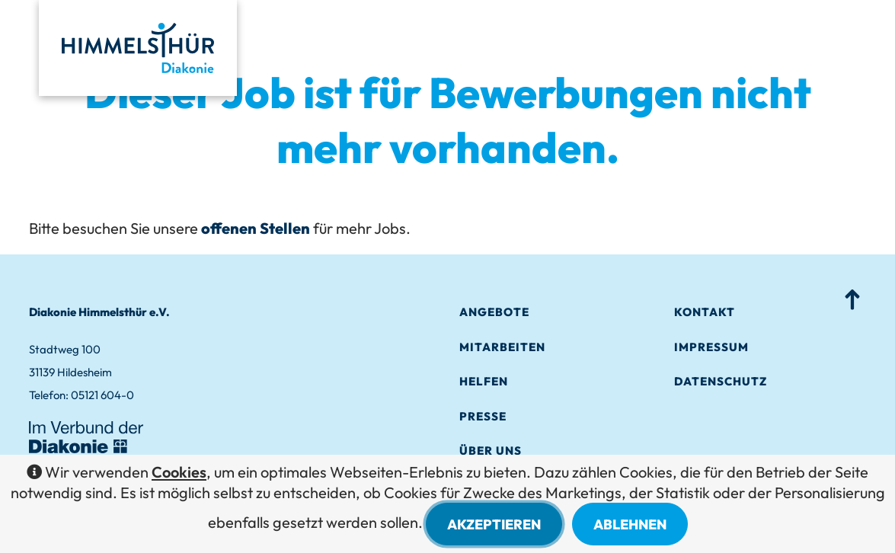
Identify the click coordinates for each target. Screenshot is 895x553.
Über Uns (490, 450)
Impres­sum (711, 347)
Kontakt (704, 312)
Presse (483, 416)
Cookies (179, 471)
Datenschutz (720, 381)
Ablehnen (629, 524)
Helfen (483, 381)
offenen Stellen (255, 228)
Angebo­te (494, 312)
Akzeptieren (494, 524)
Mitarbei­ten (502, 347)
